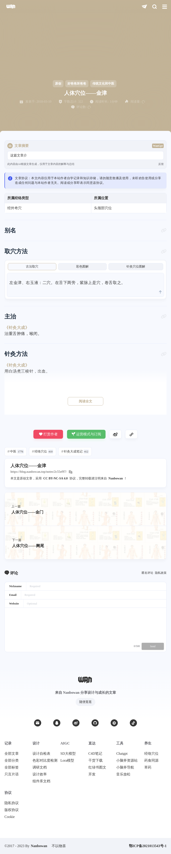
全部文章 (11, 753)
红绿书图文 (97, 767)
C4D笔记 (95, 753)
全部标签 (11, 767)
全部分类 (11, 760)
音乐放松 (123, 774)
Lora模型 (67, 760)
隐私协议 (11, 803)
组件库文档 (41, 781)
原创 (58, 83)
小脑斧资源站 (127, 760)
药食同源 (151, 760)
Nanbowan (115, 478)
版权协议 (11, 810)
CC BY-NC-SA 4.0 (55, 478)
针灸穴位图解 (135, 266)
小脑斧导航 (125, 767)
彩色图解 (82, 266)
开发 (92, 774)
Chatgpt (122, 753)
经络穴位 (42, 451)
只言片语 (11, 774)
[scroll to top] (160, 292)
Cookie (9, 817)
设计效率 (40, 774)
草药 (147, 767)
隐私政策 (161, 572)
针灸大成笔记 (75, 451)
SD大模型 (67, 753)
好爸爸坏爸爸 (76, 83)
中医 (15, 451)
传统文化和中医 (103, 83)
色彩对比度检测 (45, 760)
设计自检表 (41, 753)
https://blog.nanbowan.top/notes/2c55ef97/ (38, 471)
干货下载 (95, 760)
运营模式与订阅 (86, 434)
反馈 (161, 164)
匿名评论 (147, 572)
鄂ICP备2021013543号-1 (148, 846)
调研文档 (40, 767)
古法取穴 (32, 266)
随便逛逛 (85, 702)
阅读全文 (85, 401)
